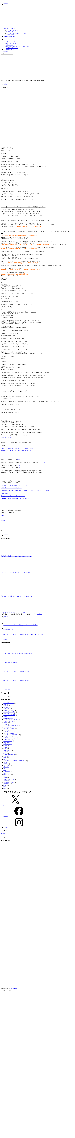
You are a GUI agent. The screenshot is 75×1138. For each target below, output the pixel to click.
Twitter (2, 515)
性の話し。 (6, 762)
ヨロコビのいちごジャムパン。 (11, 662)
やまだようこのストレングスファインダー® (17, 33)
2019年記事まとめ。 (8, 703)
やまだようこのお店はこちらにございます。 (12, 437)
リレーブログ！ (7, 739)
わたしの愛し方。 (8, 742)
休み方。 (5, 745)
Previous (5, 616)
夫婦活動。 (6, 756)
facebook (3, 520)
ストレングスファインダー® (10, 725)
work (4, 704)
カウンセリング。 (8, 713)
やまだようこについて (9, 28)
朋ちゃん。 (6, 767)
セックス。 (6, 727)
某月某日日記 (6, 771)
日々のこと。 (6, 765)
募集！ (5, 751)
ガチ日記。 (6, 716)
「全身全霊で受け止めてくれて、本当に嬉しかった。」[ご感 (16, 556)
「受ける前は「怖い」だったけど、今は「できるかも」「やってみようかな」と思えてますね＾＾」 (27, 490)
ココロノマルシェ (8, 721)
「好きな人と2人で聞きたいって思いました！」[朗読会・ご (16, 596)
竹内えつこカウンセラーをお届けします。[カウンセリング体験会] (20, 625)
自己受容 (5, 780)
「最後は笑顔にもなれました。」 (9, 493)
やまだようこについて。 (12, 30)
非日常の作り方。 (8, 639)
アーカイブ (3, 696)
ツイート (3, 833)
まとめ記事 (6, 730)
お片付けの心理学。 (8, 710)
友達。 (5, 753)
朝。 (4, 768)
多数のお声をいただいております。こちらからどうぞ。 (15, 498)
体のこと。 (6, 747)
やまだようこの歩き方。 (9, 733)
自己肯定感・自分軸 (8, 782)
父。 (4, 776)
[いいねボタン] (1, 530)
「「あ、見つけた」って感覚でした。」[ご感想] (13, 612)
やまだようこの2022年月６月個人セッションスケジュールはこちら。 (19, 448)
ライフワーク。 (7, 736)
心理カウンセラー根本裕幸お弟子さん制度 (14, 760)
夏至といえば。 (7, 689)
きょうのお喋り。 (8, 718)
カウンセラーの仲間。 (9, 712)
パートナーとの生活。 (9, 728)
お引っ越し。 (6, 708)
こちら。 (19, 459)
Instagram (3, 518)
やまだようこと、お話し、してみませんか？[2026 (16, 671)
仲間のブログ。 (7, 744)
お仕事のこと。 (7, 707)
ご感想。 (39, 614)
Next (4, 618)
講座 (4, 786)
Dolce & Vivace (13, 988)
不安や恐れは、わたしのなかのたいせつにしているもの (18, 653)
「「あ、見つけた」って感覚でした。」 (11, 488)
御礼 (4, 759)
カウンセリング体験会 (9, 715)
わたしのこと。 (7, 741)
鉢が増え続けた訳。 (8, 629)
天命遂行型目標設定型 (9, 754)
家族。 (5, 757)
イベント (5, 705)
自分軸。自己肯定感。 (9, 779)
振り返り (5, 764)
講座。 (5, 788)
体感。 (5, 748)
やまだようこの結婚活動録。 (11, 734)
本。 (4, 770)
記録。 (5, 785)
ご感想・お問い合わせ (12, 34)
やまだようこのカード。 (9, 731)
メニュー (5, 37)
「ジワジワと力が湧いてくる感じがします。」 (13, 496)
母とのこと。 (6, 774)
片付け (5, 777)
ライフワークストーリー (9, 738)
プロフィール (9, 31)
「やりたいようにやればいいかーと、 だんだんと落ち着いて (16, 572)
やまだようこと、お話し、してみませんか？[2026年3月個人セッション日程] (23, 634)
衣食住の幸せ (6, 783)
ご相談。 (5, 724)
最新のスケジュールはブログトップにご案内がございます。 (16, 450)
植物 (4, 773)
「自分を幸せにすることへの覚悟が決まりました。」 (14, 485)
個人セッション (7, 750)
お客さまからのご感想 (9, 36)
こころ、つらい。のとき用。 (11, 719)
